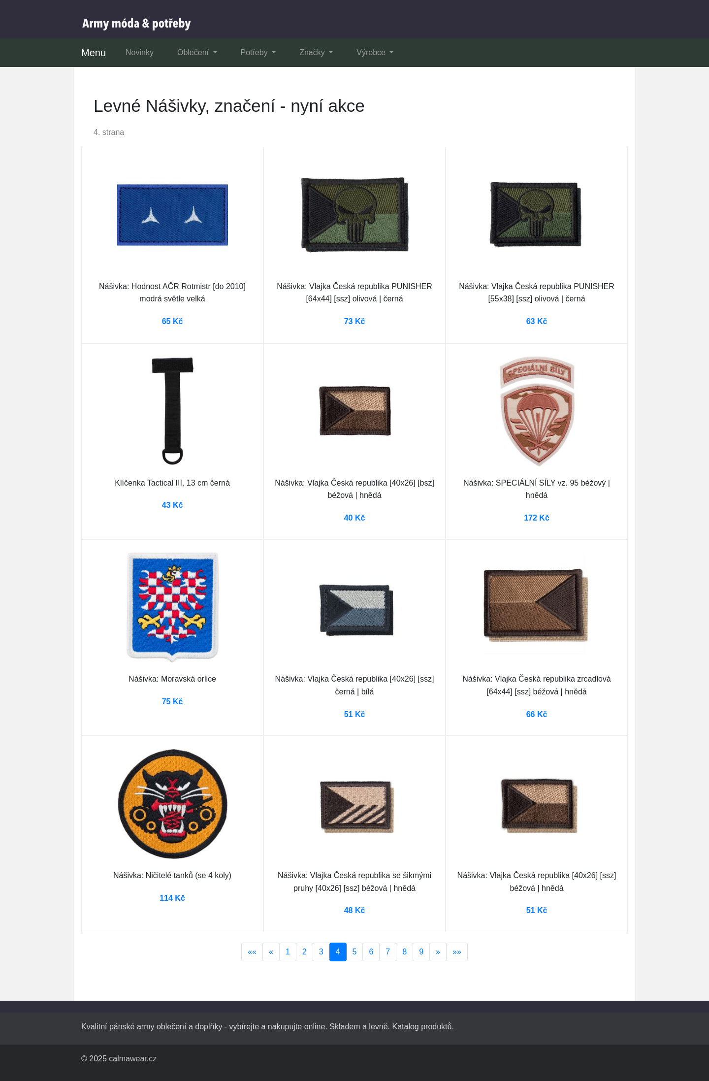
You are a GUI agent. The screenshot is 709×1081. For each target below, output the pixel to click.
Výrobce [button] (371, 52)
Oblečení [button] (194, 52)
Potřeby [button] (255, 52)
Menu (93, 52)
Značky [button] (313, 52)
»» (456, 952)
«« (252, 952)
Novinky (140, 52)
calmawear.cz (133, 1058)
